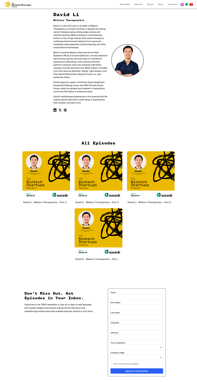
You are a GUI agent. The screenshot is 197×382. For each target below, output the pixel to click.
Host (160, 4)
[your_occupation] (136, 347)
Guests (138, 4)
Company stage (117, 352)
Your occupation (117, 343)
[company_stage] (136, 357)
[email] (136, 297)
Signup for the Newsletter (136, 371)
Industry (114, 332)
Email (112, 292)
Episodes (125, 4)
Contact (172, 4)
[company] (136, 327)
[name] (136, 307)
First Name (115, 302)
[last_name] (136, 317)
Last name (115, 312)
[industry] (136, 337)
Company (114, 322)
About (150, 4)
